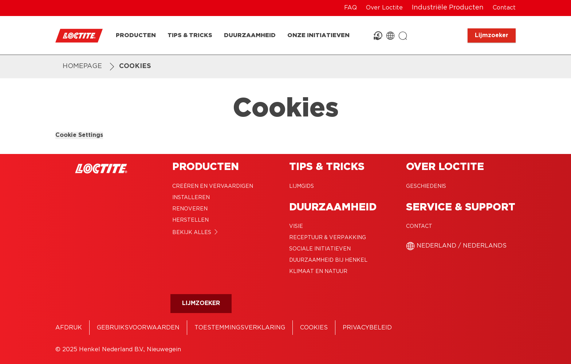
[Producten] (136, 35)
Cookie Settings (79, 135)
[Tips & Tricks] (190, 35)
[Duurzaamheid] (249, 35)
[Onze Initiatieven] (318, 35)
